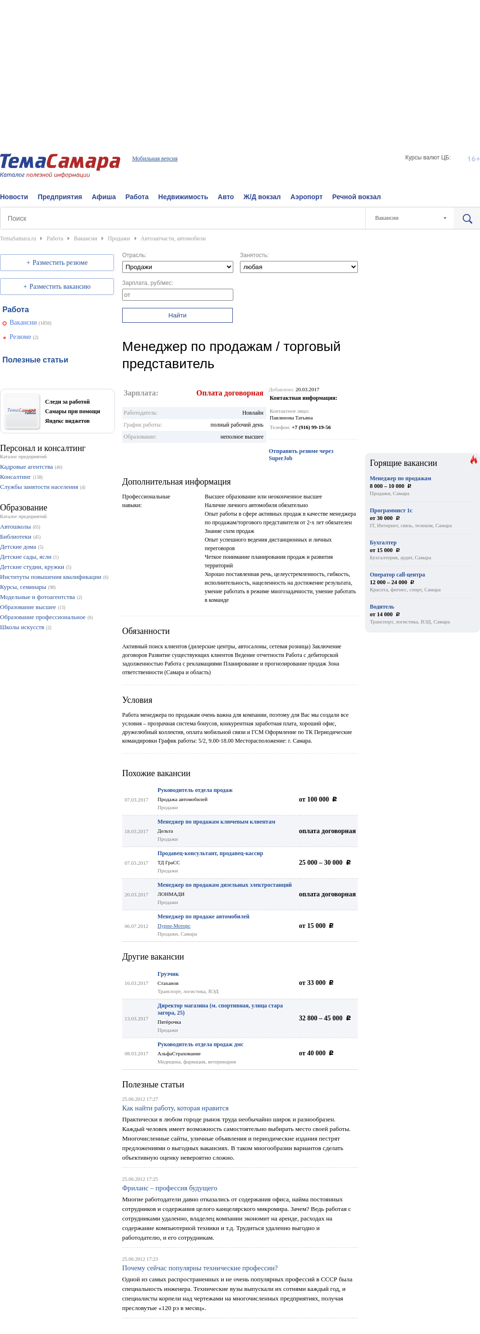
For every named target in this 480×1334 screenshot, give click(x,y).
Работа (137, 197)
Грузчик (168, 974)
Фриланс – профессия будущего (169, 1188)
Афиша (103, 197)
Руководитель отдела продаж (195, 790)
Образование (23, 507)
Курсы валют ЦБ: (428, 157)
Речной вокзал (356, 197)
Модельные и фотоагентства (37, 596)
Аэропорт (306, 197)
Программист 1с (391, 510)
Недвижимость (183, 197)
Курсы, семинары (23, 586)
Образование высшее (28, 606)
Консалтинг (15, 476)
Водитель (382, 606)
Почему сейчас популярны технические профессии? (200, 1268)
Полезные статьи (153, 1084)
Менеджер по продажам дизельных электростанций (225, 885)
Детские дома (18, 546)
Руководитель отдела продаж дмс (200, 1044)
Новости (14, 197)
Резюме (20, 336)
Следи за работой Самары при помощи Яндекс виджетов (72, 411)
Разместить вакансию (60, 286)
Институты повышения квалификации (50, 576)
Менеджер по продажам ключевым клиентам (216, 821)
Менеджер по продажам (400, 478)
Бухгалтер (383, 542)
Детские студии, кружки (32, 566)
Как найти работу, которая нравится (175, 1108)
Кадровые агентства (26, 466)
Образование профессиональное (43, 617)
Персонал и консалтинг (43, 448)
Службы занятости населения (39, 486)
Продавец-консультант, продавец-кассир (210, 853)
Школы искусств (22, 627)
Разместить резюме (60, 262)
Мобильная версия (155, 158)
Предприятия (60, 197)
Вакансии (23, 322)
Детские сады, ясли (25, 556)
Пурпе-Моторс (174, 925)
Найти (177, 315)
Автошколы (15, 526)
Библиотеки (15, 536)
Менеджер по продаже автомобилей (204, 916)
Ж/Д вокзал (262, 197)
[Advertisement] (240, 67)
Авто (226, 197)
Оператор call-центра (397, 574)
